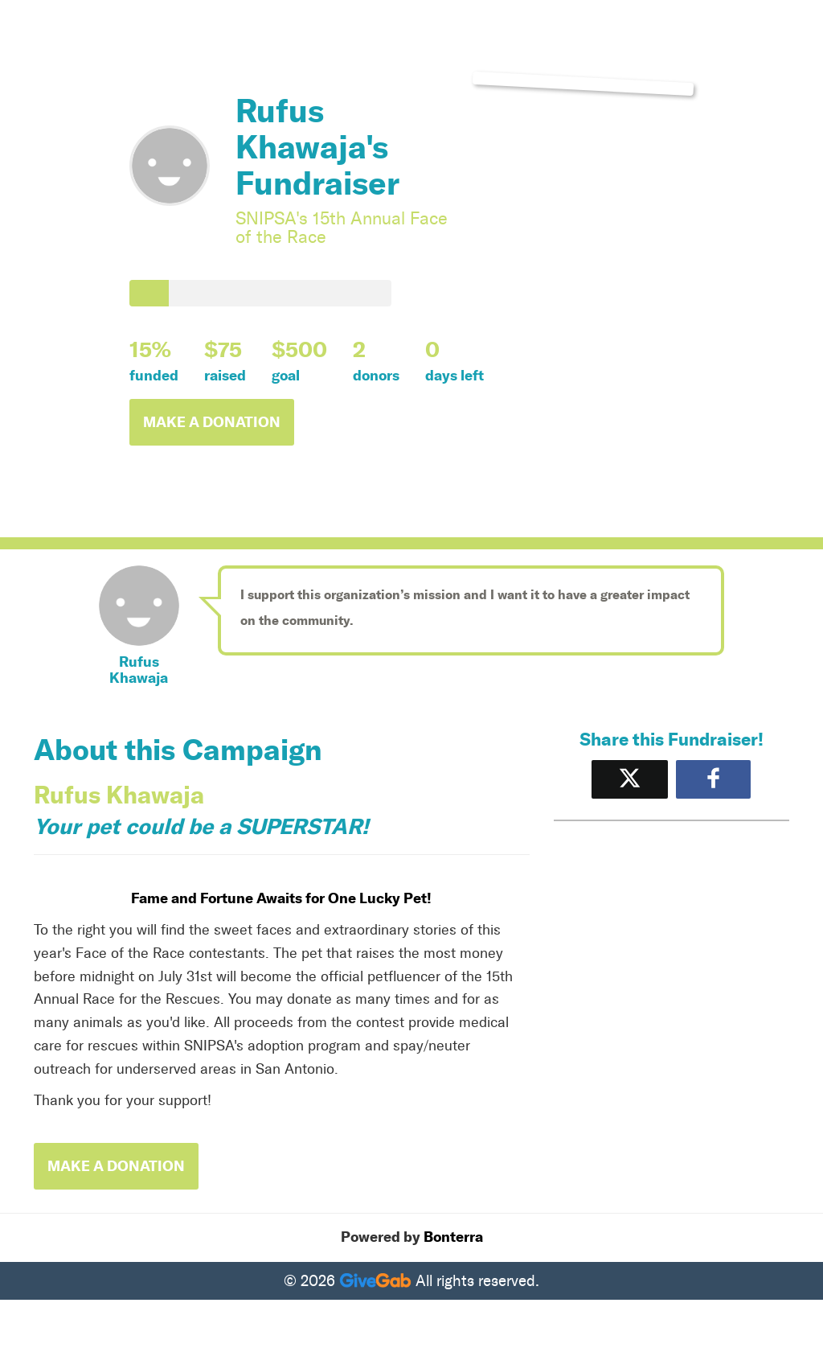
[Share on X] (630, 779)
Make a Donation (211, 422)
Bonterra (453, 1237)
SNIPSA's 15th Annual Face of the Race (341, 227)
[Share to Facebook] (713, 779)
